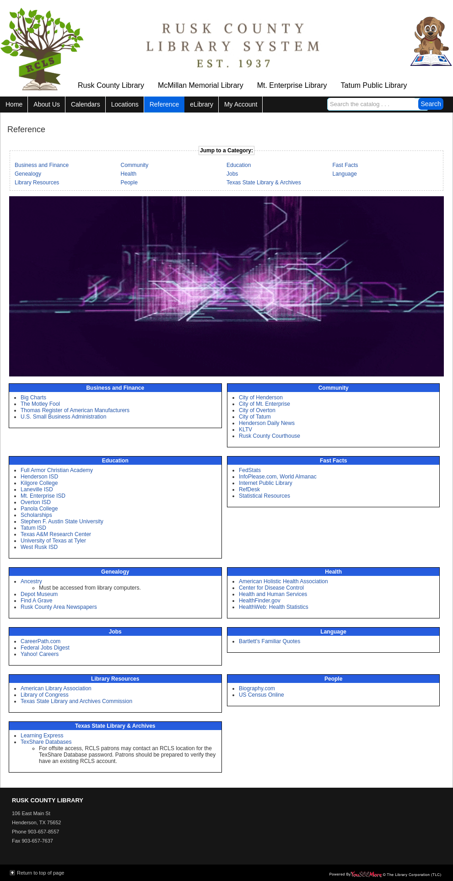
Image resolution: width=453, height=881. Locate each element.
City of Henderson (261, 397)
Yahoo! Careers (40, 654)
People (129, 182)
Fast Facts (345, 165)
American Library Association (56, 688)
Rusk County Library (111, 85)
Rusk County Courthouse (269, 436)
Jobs (232, 174)
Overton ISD (36, 502)
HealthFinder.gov (259, 600)
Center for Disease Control (271, 588)
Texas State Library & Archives (263, 182)
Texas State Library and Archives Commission (76, 701)
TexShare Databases (46, 742)
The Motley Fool (40, 404)
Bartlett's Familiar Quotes (269, 641)
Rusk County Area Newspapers (59, 607)
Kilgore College (39, 483)
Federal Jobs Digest (45, 648)
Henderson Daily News (267, 423)
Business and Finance (42, 165)
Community (135, 165)
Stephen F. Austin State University (62, 521)
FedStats (250, 470)
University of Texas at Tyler (53, 540)
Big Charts (33, 397)
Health (129, 174)
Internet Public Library (265, 483)
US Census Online (261, 695)
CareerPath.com (40, 641)
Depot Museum (39, 594)
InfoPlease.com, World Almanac (278, 476)
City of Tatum (255, 417)
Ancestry (31, 581)
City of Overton (257, 410)
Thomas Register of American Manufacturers (75, 410)
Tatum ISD (33, 528)
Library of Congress (45, 695)
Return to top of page (40, 873)
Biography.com (257, 688)
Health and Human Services (273, 594)
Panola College (39, 508)
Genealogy (28, 174)
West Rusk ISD (39, 547)
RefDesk (249, 489)
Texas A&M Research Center (56, 534)
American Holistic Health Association (283, 581)
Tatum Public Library (374, 85)
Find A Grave (36, 600)
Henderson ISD (39, 476)
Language (345, 174)
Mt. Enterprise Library (292, 85)
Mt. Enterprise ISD (43, 496)
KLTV (245, 429)
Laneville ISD (37, 489)
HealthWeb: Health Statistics (273, 607)
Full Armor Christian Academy (57, 470)
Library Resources (37, 182)
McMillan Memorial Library (200, 85)
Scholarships (36, 515)
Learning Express (42, 735)
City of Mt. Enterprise (264, 404)
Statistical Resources (264, 496)
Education (238, 165)
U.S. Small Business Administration (63, 417)
